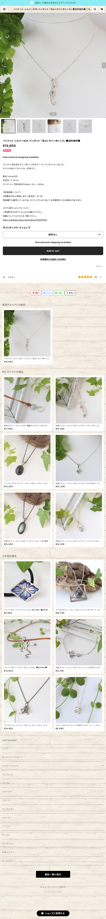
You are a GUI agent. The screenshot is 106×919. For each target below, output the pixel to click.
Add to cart (53, 250)
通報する (99, 266)
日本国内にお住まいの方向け (53, 259)
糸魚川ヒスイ (8, 852)
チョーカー (7, 817)
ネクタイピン (8, 843)
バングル (6, 783)
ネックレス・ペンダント (12, 757)
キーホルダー (8, 809)
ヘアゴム (6, 826)
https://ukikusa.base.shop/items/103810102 (25, 220)
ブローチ (6, 800)
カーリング (7, 861)
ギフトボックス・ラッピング (16, 227)
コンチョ (6, 835)
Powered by (53, 892)
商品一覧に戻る (53, 874)
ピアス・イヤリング (10, 766)
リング (5, 748)
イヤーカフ (7, 792)
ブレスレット (7, 774)
